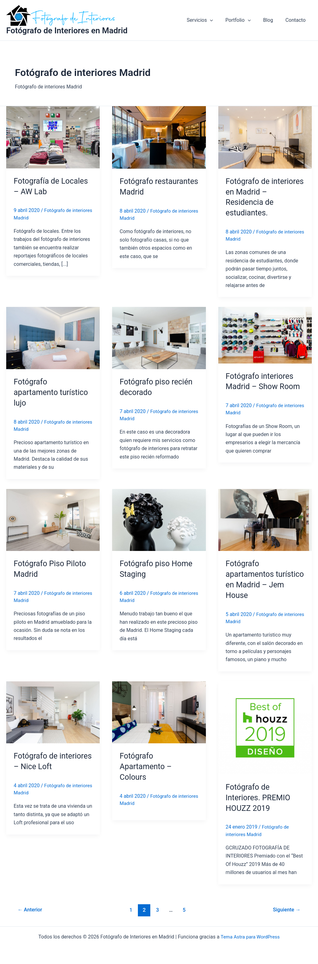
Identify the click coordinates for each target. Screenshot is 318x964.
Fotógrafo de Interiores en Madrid (67, 30)
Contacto (297, 20)
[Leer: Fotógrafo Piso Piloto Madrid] (53, 520)
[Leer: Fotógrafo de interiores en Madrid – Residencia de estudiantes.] (265, 137)
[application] (219, 20)
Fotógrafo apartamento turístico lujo (52, 392)
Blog (272, 20)
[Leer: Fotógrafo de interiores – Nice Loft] (53, 712)
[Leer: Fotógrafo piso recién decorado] (159, 338)
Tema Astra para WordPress (250, 937)
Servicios (208, 20)
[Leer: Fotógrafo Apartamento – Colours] (159, 712)
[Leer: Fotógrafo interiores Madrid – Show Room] (265, 335)
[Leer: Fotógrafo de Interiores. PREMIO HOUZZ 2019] (265, 728)
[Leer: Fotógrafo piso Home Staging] (159, 520)
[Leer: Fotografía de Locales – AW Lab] (53, 137)
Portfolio (244, 20)
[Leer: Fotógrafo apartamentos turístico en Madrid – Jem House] (265, 520)
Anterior (31, 910)
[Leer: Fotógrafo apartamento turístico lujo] (53, 338)
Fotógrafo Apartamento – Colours (147, 766)
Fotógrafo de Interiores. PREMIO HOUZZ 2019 (259, 797)
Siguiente (285, 910)
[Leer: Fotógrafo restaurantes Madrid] (159, 137)
